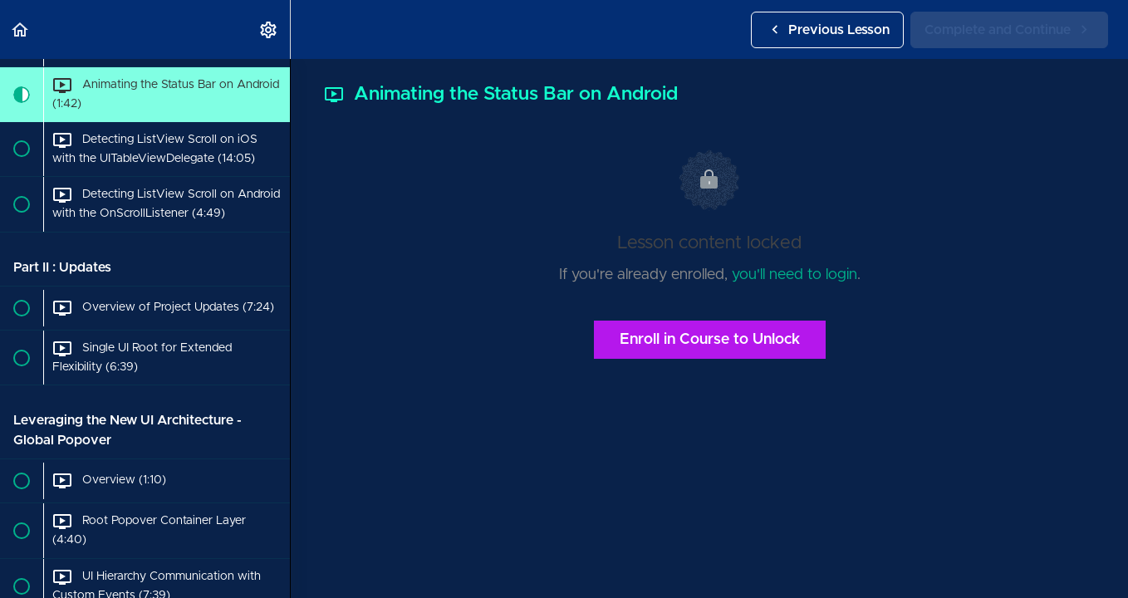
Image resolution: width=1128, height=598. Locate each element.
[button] (21, 29)
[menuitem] (269, 29)
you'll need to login (794, 274)
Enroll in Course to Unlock (710, 339)
